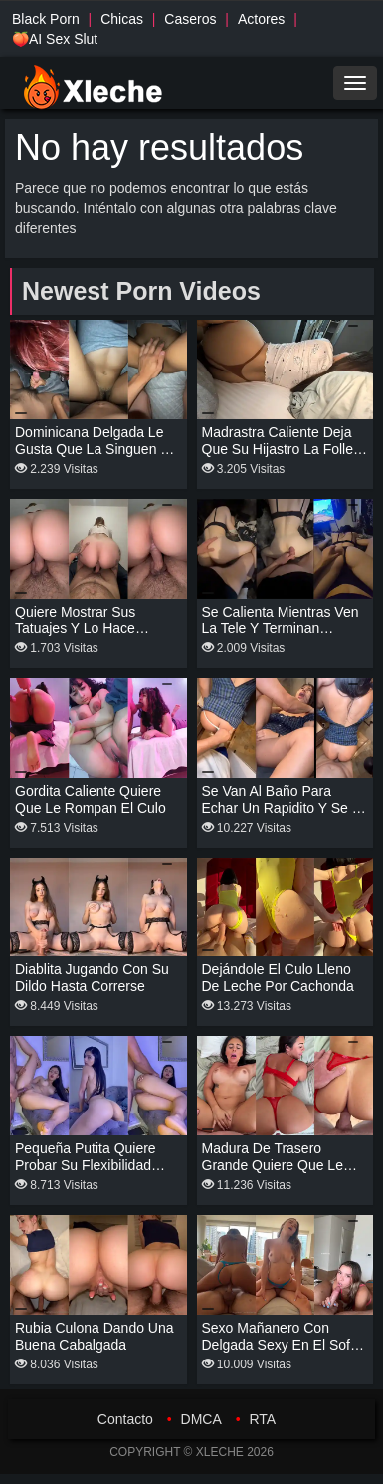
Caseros (190, 19)
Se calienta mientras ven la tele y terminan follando (280, 628)
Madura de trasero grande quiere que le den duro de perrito (272, 1165)
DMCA (201, 1419)
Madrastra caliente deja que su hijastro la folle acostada (278, 449)
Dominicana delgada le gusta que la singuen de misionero (96, 449)
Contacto (125, 1419)
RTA (262, 1419)
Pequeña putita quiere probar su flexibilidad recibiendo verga (85, 1165)
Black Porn (46, 19)
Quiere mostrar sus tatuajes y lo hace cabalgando (75, 628)
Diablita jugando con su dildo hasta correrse (92, 977)
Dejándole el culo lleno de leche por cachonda (278, 977)
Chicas (121, 19)
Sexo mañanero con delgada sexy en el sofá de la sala (280, 1344)
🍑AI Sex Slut (54, 39)
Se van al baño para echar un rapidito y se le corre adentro (285, 808)
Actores (261, 19)
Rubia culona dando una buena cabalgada (94, 1336)
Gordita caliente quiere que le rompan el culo (90, 799)
